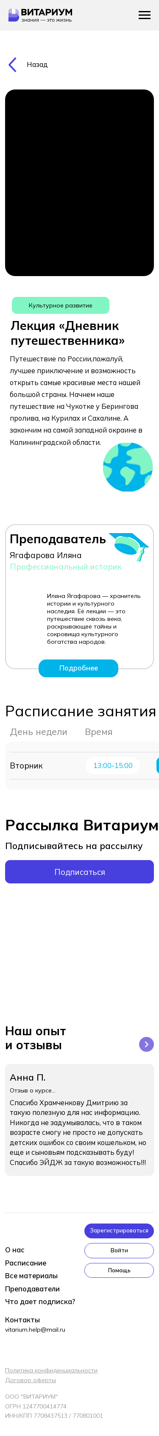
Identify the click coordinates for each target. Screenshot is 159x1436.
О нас (15, 1250)
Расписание (25, 1263)
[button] (119, 1231)
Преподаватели (32, 1289)
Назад (37, 64)
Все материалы (31, 1275)
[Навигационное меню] (145, 15)
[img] (12, 65)
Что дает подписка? (40, 1301)
